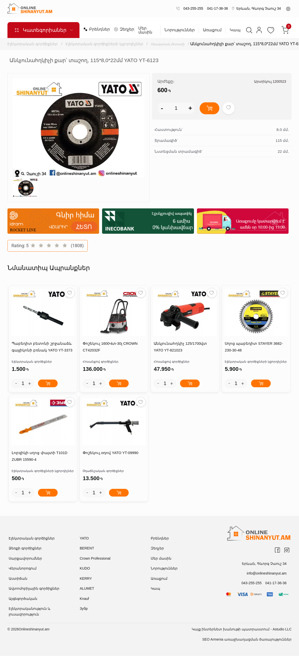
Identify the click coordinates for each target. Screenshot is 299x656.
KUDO (85, 569)
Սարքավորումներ (25, 559)
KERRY (86, 579)
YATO (84, 538)
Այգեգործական (23, 599)
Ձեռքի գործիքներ (25, 548)
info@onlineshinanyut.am (267, 574)
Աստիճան (18, 579)
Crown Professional (95, 559)
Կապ (234, 30)
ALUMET (87, 589)
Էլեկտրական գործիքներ (32, 44)
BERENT (87, 548)
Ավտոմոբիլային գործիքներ (34, 589)
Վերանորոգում (23, 569)
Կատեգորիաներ (43, 30)
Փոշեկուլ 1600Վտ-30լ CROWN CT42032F (110, 347)
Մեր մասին (145, 30)
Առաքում (212, 30)
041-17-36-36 (216, 8)
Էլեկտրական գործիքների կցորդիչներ (105, 44)
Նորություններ (179, 30)
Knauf (84, 599)
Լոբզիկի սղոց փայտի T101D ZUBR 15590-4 (39, 456)
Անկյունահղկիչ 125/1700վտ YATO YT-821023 (180, 347)
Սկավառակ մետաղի (173, 44)
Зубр (83, 609)
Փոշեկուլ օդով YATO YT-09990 (110, 453)
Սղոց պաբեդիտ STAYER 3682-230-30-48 (253, 347)
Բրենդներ (94, 29)
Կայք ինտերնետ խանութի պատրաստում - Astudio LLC (242, 629)
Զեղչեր (122, 29)
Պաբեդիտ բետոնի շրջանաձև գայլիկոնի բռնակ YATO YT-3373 (41, 347)
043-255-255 (192, 8)
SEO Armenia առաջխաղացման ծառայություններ (247, 640)
